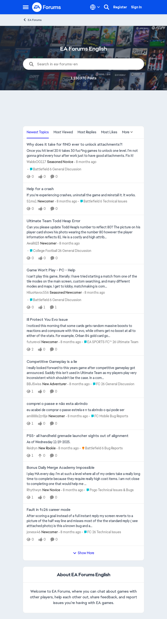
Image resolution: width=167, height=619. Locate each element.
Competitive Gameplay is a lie (52, 361)
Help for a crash (40, 189)
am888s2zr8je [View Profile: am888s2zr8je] (37, 416)
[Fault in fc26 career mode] (83, 520)
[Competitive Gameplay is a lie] (83, 372)
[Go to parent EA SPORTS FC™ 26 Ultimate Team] (110, 342)
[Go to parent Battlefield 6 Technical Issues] (102, 201)
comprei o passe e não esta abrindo (57, 403)
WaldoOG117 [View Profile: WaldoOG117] (36, 162)
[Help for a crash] (83, 195)
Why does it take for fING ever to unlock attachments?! (74, 144)
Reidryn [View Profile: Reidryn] (32, 448)
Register (120, 7)
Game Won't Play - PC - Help (51, 270)
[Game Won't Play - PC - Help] (83, 281)
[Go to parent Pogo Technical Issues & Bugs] (109, 490)
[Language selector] (95, 7)
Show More (83, 553)
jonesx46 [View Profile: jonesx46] (33, 532)
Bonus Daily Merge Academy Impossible (60, 467)
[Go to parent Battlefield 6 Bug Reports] (101, 448)
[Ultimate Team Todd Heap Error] (83, 232)
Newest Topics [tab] (38, 132)
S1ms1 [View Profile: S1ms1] (32, 201)
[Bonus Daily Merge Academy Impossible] (83, 478)
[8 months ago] (85, 161)
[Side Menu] (25, 7)
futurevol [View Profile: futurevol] (33, 342)
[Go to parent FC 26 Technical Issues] (101, 532)
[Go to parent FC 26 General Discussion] (112, 384)
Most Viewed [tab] (63, 132)
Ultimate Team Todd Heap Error (53, 221)
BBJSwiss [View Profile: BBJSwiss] (34, 384)
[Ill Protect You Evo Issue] (83, 330)
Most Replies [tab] (87, 132)
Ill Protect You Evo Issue (47, 319)
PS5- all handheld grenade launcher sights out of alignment (77, 435)
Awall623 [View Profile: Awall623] (33, 243)
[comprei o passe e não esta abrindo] (83, 410)
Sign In (136, 7)
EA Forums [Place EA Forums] (32, 20)
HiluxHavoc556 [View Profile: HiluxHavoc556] (38, 292)
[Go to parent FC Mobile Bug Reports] (108, 416)
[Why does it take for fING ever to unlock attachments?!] (83, 153)
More (127, 132)
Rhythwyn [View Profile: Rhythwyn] (34, 490)
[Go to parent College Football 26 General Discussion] (59, 250)
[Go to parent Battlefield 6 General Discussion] (54, 169)
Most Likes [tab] (109, 132)
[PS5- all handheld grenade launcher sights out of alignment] (83, 441)
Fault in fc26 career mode (48, 509)
